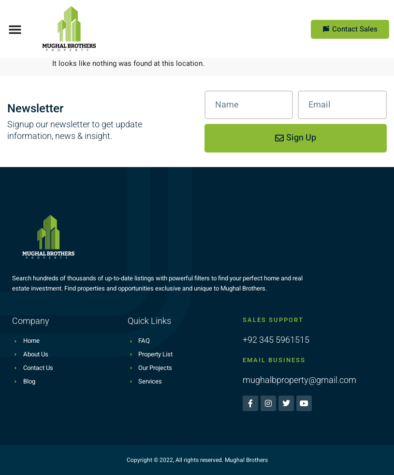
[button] (15, 29)
